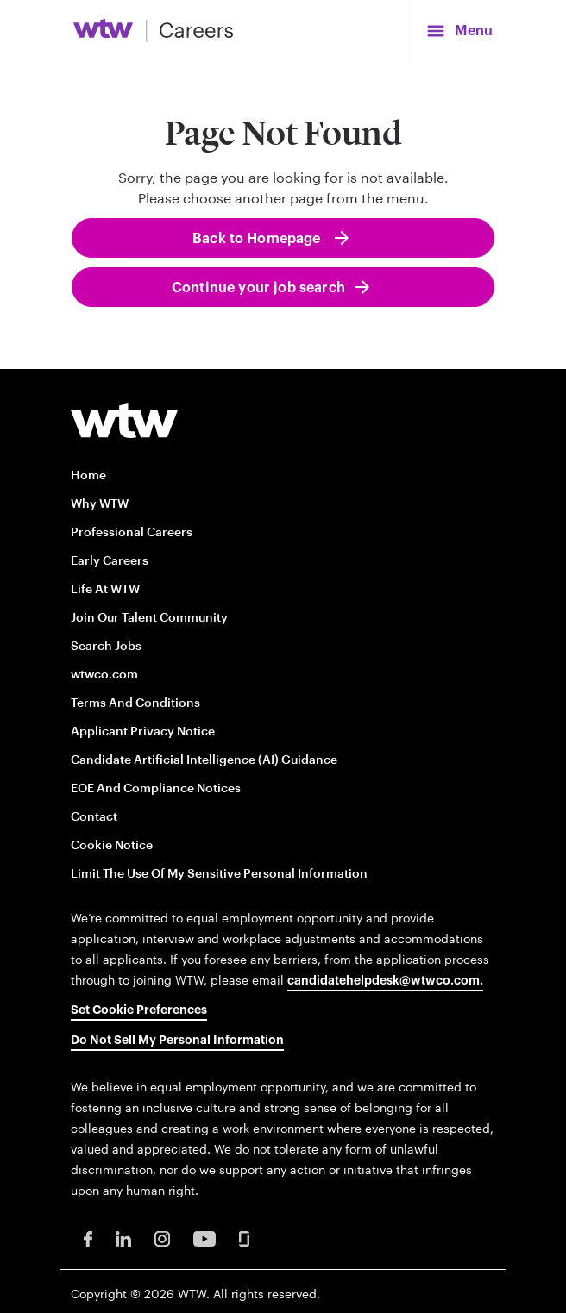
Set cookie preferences (139, 1010)
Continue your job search (258, 288)
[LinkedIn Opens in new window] (123, 1237)
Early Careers (109, 560)
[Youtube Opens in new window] (204, 1237)
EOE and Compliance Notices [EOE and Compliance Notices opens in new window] (156, 787)
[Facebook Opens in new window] (88, 1237)
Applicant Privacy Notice (143, 730)
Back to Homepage (258, 239)
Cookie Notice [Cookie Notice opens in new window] (112, 844)
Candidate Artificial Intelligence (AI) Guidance (204, 759)
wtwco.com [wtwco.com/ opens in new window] (104, 673)
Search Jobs (106, 645)
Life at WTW (105, 588)
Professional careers (131, 531)
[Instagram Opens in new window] (162, 1237)
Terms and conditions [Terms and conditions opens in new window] (135, 702)
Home (88, 474)
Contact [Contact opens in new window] (94, 816)
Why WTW (100, 503)
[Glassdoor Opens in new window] (244, 1237)
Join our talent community (149, 617)
